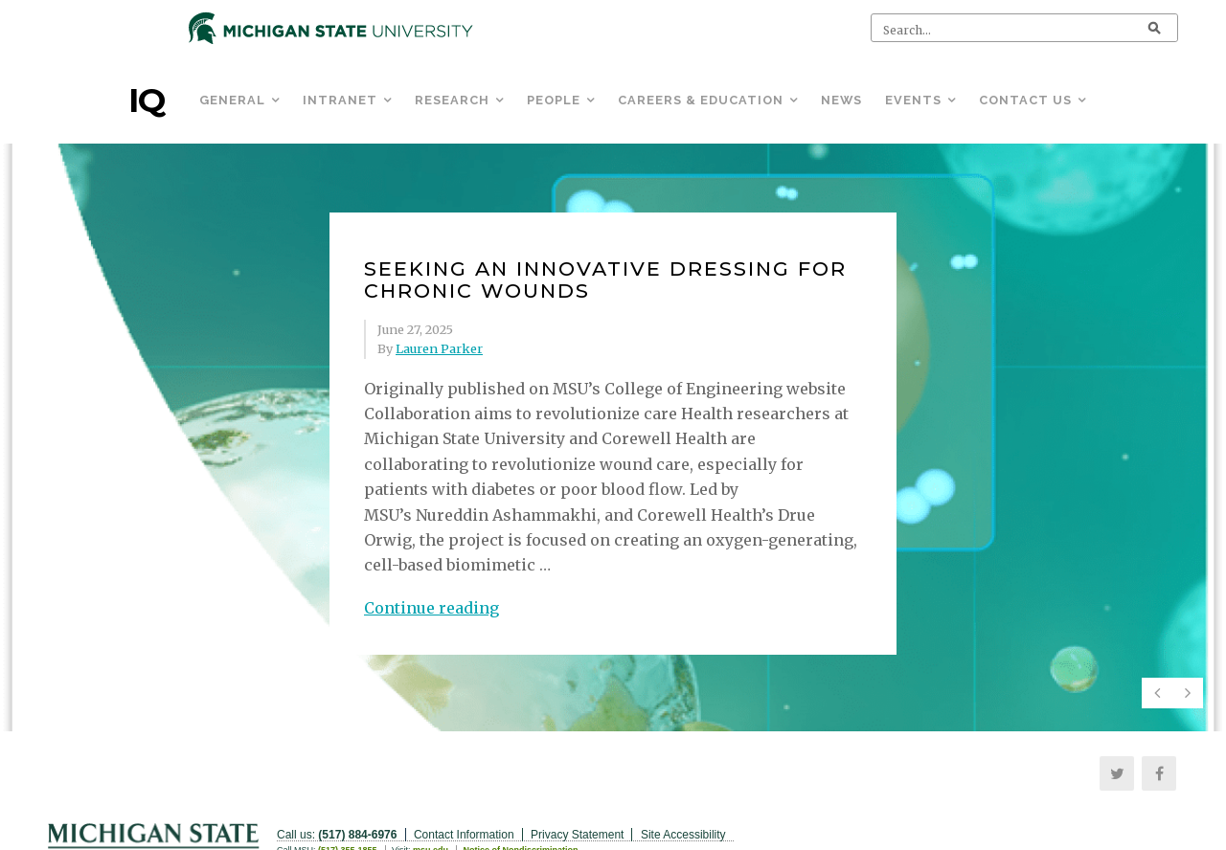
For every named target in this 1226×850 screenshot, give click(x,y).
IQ (146, 100)
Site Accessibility (683, 834)
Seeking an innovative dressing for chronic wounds (605, 279)
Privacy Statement (577, 834)
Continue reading (431, 607)
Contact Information (464, 834)
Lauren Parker (439, 348)
